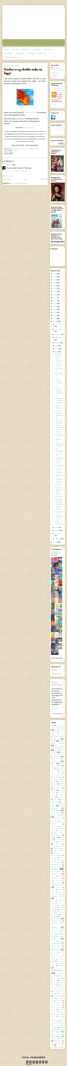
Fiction (54, 869)
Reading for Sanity (30, 112)
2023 (55, 282)
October (58, 334)
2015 (55, 306)
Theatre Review (57, 996)
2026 (55, 273)
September (58, 337)
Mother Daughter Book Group (57, 936)
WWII (59, 1043)
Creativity (61, 846)
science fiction (57, 978)
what (60, 1016)
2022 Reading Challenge (57, 89)
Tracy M (9, 165)
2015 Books (25, 49)
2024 (55, 280)
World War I (58, 1041)
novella (62, 952)
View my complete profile (55, 75)
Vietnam (61, 1011)
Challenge (54, 837)
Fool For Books (56, 871)
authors (57, 788)
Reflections (57, 970)
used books (55, 1007)
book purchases (56, 813)
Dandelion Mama (29, 127)
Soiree (54, 982)
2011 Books (20, 53)
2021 (55, 288)
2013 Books (48, 49)
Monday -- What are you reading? (57, 925)
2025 (55, 277)
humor (53, 889)
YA (52, 1045)
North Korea (54, 952)
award (16, 150)
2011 (55, 318)
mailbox (62, 916)
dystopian (54, 857)
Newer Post (6, 179)
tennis (54, 991)
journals (53, 892)
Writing (53, 1043)
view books (61, 106)
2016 (55, 303)
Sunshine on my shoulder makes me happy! (59, 479)
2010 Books (31, 53)
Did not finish (59, 851)
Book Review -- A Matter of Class (59, 400)
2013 (55, 312)
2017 (55, 300)
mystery (58, 943)
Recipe (61, 965)
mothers (53, 941)
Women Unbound (57, 1038)
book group (55, 810)
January (58, 538)
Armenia (61, 781)
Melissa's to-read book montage (56, 553)
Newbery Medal (56, 948)
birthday (55, 799)
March (57, 530)
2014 (55, 309)
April (57, 527)
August (57, 342)
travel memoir (55, 1005)
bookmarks (54, 826)
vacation (53, 1009)
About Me (15, 49)
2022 (55, 285)
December (58, 324)
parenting (57, 954)
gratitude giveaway (56, 880)
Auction (55, 784)
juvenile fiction (57, 896)
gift (60, 876)
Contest (57, 844)
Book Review (57, 815)
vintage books (57, 1014)
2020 (55, 291)
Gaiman (53, 876)
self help (53, 980)
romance (61, 976)
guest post (55, 883)
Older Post (44, 179)
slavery (62, 980)
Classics (61, 842)
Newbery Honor (56, 945)
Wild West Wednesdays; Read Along (57, 1029)
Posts (54, 670)
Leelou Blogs (37, 1064)
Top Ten (58, 1000)
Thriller (53, 998)
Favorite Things (56, 866)
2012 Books (8, 53)
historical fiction (57, 885)
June (57, 349)
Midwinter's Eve (56, 921)
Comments (56, 674)
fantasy (59, 864)
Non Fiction (55, 950)
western (53, 1016)
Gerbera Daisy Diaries (58, 69)
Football (53, 874)
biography (61, 797)
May (56, 351)
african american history (57, 775)
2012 (55, 315)
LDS (60, 905)
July (56, 345)
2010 (55, 321)
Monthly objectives (56, 930)
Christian (58, 839)
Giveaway (54, 878)
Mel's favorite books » (57, 659)
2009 (55, 542)
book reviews (58, 817)
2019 (55, 294)
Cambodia (61, 831)
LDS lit (53, 907)
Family (52, 864)
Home (6, 49)
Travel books (55, 1003)
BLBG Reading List (10, 57)
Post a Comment (7, 176)
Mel (58, 93)
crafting (53, 846)
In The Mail (58, 497)
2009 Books (42, 53)
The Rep (60, 994)
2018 (55, 297)
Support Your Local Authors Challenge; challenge (57, 987)
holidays (58, 887)
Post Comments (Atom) (19, 183)
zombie (59, 1047)
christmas (53, 842)
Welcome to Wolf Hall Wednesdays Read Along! (59, 504)
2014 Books (37, 49)
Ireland (60, 889)
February (58, 533)
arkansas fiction (57, 777)
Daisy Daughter (59, 848)
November (58, 329)
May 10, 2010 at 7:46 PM (17, 171)
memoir (56, 919)
